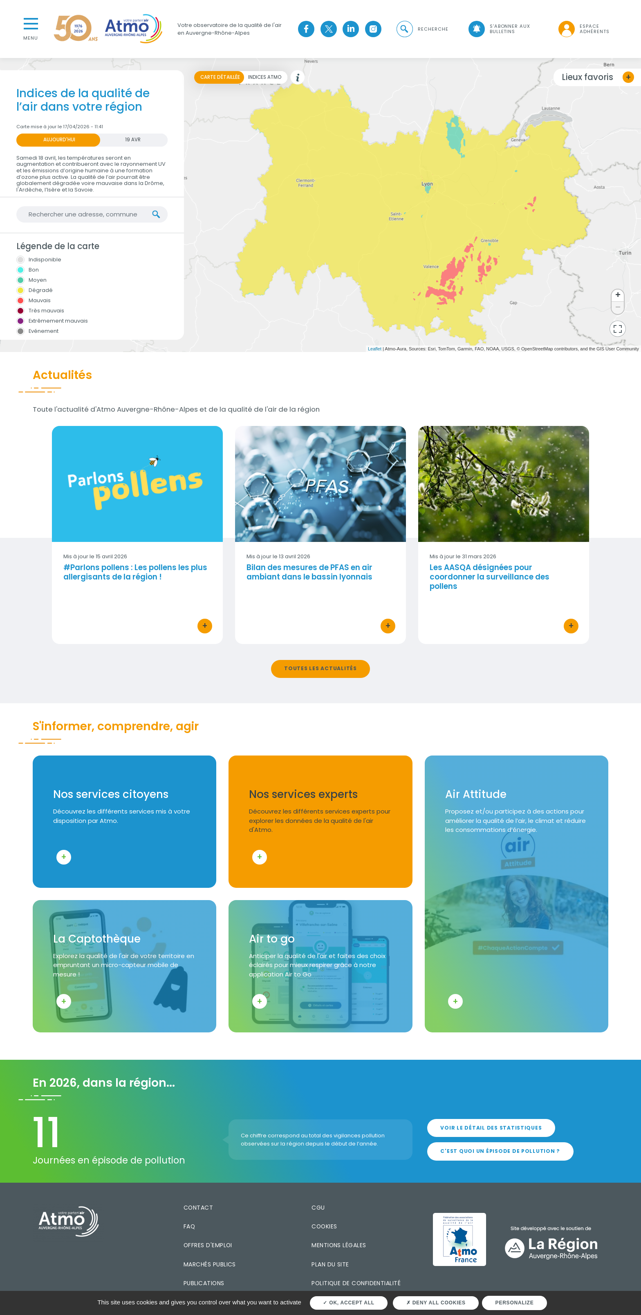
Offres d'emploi (208, 1245)
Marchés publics (210, 1264)
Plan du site (330, 1264)
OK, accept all (348, 1303)
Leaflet (374, 348)
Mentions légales (339, 1245)
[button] (422, 29)
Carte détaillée (220, 77)
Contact (198, 1208)
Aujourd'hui (59, 139)
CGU (318, 1208)
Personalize (514, 1303)
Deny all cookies (436, 1303)
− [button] (618, 308)
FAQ (189, 1226)
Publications (204, 1283)
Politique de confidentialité (356, 1283)
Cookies (324, 1226)
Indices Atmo (264, 77)
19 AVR (133, 139)
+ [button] (618, 296)
